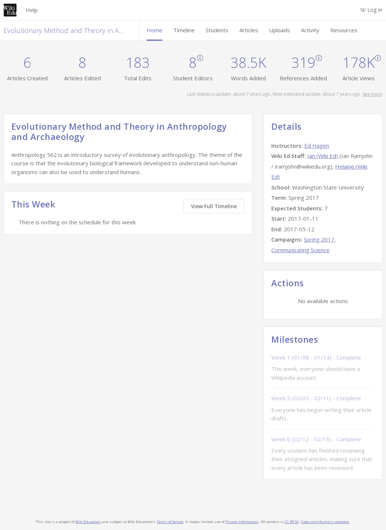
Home (154, 30)
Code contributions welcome (325, 521)
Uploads (279, 30)
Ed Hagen (316, 145)
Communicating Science (300, 250)
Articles (248, 30)
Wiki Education (88, 521)
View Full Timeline (214, 206)
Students (217, 30)
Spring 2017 (319, 239)
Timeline (184, 30)
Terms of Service (170, 521)
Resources (343, 30)
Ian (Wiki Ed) (322, 155)
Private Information (241, 521)
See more (372, 94)
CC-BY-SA (291, 521)
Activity (310, 30)
